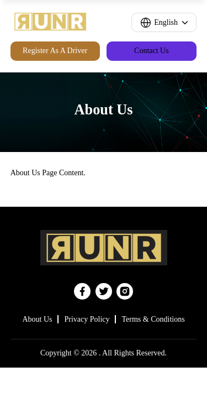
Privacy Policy (86, 319)
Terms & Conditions (152, 319)
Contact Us (151, 50)
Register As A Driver (55, 50)
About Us (37, 319)
